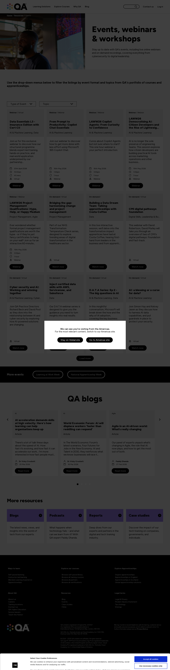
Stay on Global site (70, 340)
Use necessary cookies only (150, 652)
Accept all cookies (150, 645)
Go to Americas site (99, 340)
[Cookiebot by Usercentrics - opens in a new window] (15, 665)
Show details (35, 665)
